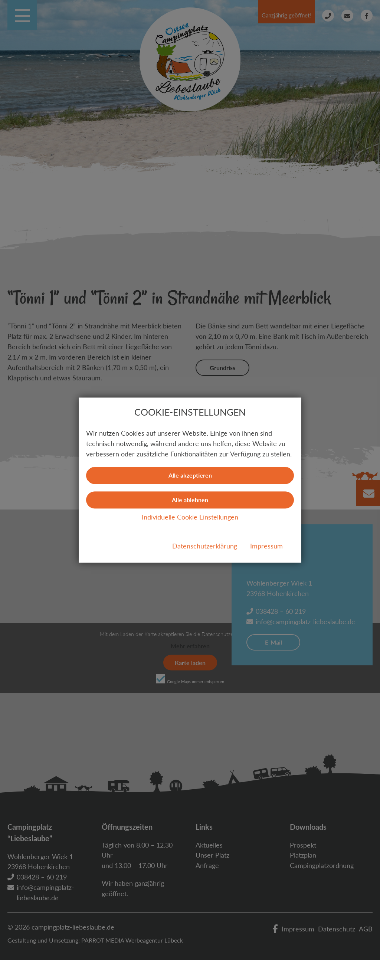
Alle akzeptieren (190, 475)
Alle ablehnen (190, 499)
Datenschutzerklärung (204, 546)
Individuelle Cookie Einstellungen (190, 517)
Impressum (266, 546)
